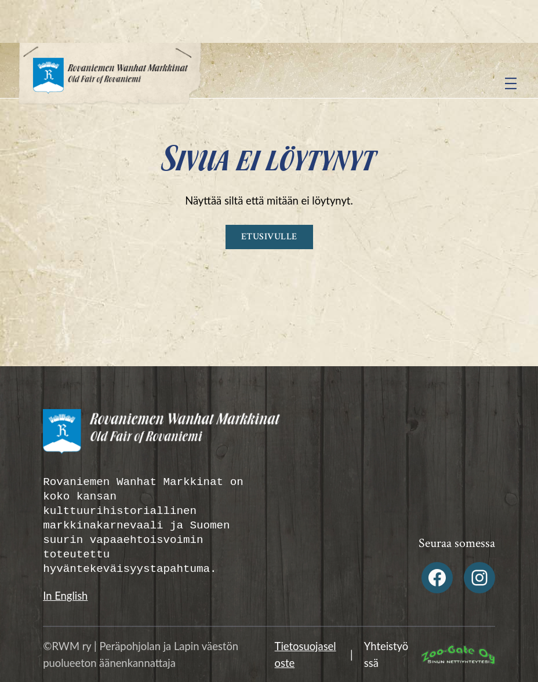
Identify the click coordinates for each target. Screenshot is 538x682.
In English (65, 595)
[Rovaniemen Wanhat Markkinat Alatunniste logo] (153, 436)
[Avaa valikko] (511, 83)
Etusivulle (269, 237)
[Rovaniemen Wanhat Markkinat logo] (110, 83)
